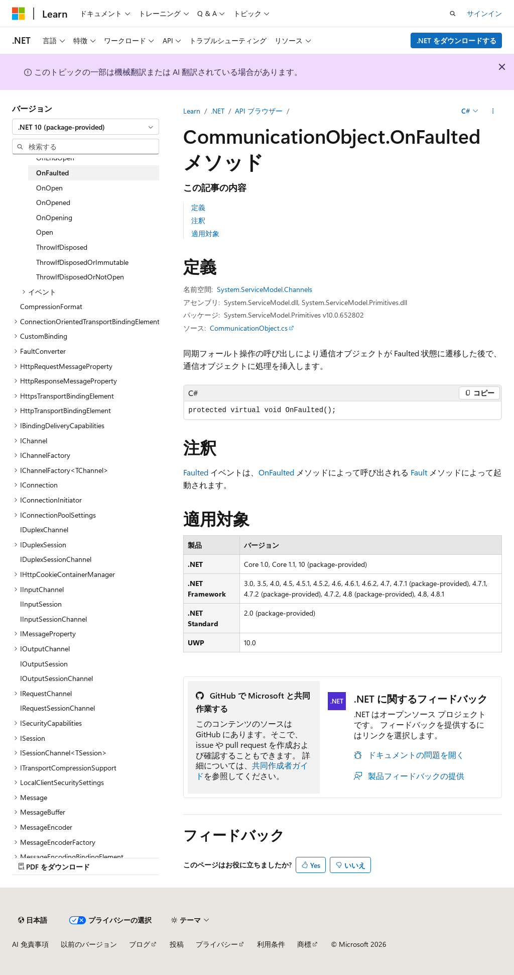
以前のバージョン (89, 944)
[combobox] (85, 127)
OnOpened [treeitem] (53, 202)
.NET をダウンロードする (456, 40)
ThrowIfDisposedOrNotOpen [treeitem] (80, 276)
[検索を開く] (453, 14)
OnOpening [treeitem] (54, 217)
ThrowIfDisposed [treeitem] (61, 247)
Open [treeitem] (44, 232)
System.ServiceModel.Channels (264, 289)
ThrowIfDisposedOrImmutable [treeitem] (82, 262)
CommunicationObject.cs (249, 328)
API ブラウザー (259, 111)
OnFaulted (276, 472)
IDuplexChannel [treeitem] (44, 529)
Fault (419, 472)
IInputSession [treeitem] (41, 604)
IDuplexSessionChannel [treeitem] (55, 559)
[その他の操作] (493, 111)
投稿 (177, 944)
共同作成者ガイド (252, 770)
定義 (198, 207)
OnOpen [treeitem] (49, 187)
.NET (217, 111)
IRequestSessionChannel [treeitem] (57, 708)
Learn (191, 111)
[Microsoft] (18, 13)
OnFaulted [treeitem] (52, 172)
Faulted (195, 472)
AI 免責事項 (30, 944)
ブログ (139, 944)
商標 (304, 944)
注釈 (198, 220)
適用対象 (205, 233)
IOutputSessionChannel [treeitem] (56, 678)
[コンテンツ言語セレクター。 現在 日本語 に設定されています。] (32, 920)
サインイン (484, 13)
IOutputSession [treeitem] (44, 663)
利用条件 (271, 944)
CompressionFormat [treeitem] (51, 306)
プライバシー (217, 944)
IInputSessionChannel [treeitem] (53, 619)
